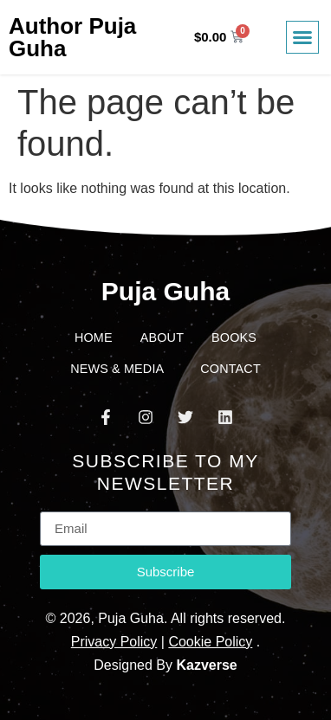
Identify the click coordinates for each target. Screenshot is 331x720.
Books (233, 337)
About (162, 337)
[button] (302, 37)
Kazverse (206, 665)
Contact (230, 369)
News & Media (121, 368)
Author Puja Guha (72, 37)
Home (94, 337)
